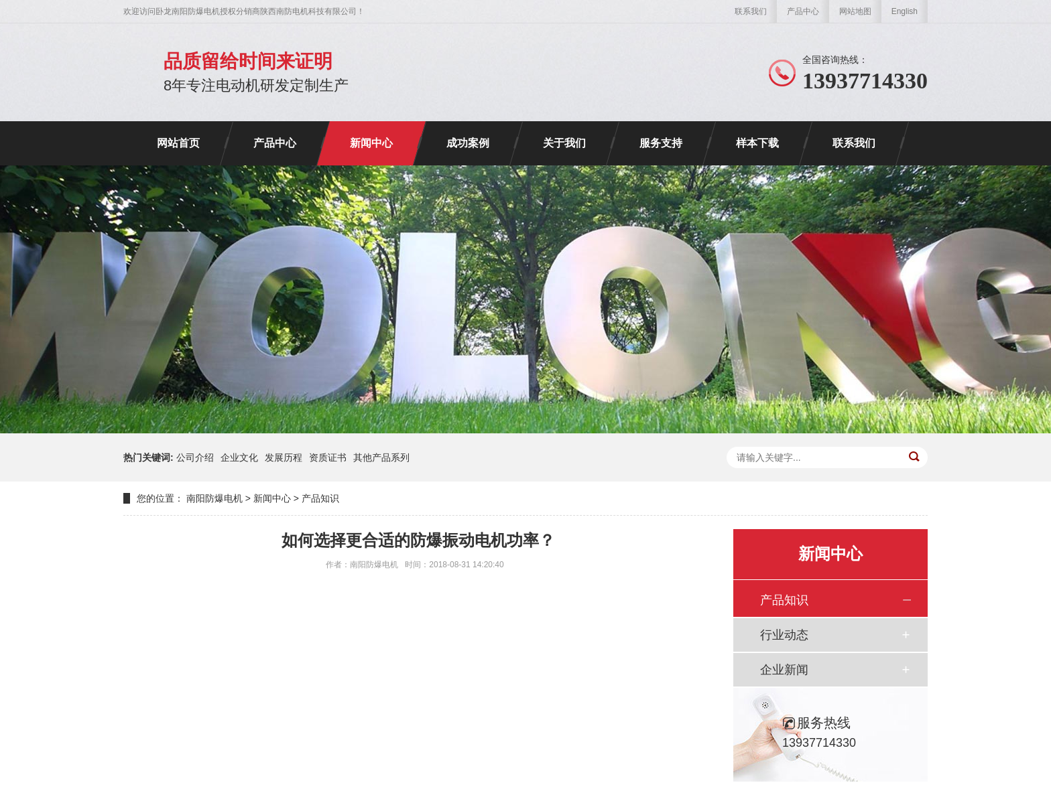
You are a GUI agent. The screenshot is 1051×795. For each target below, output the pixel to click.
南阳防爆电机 (214, 498)
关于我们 (564, 143)
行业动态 (784, 635)
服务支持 (660, 143)
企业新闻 (784, 669)
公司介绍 (195, 457)
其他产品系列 (381, 457)
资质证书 (328, 457)
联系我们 (751, 11)
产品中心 (803, 11)
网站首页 (178, 143)
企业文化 (239, 457)
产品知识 (320, 498)
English (904, 11)
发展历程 (283, 457)
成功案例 (467, 143)
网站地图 (855, 11)
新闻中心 (371, 143)
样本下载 (757, 143)
